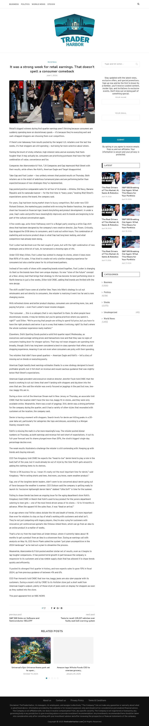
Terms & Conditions (97, 700)
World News (38, 4)
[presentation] (123, 128)
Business (14, 4)
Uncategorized (121, 312)
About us (47, 700)
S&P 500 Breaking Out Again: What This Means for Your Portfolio (130, 191)
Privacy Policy (77, 700)
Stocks (51, 4)
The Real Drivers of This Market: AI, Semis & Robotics (110, 190)
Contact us (61, 700)
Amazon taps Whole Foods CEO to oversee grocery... (73, 669)
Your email (121, 116)
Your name (121, 100)
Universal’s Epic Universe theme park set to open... (31, 669)
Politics (25, 4)
